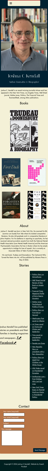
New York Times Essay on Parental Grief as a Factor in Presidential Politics (38, 392)
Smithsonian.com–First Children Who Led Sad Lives (39, 380)
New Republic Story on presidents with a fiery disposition (38, 350)
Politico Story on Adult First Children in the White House (38, 361)
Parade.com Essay (38, 343)
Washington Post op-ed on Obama (38, 319)
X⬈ (19, 337)
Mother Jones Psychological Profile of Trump (38, 304)
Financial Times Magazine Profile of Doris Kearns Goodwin (38, 295)
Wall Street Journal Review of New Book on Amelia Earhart (38, 284)
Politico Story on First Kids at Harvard (38, 312)
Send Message (40, 450)
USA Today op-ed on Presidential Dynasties (38, 370)
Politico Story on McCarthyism (38, 275)
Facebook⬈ (8, 342)
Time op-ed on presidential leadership (37, 337)
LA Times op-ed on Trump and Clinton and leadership (37, 328)
